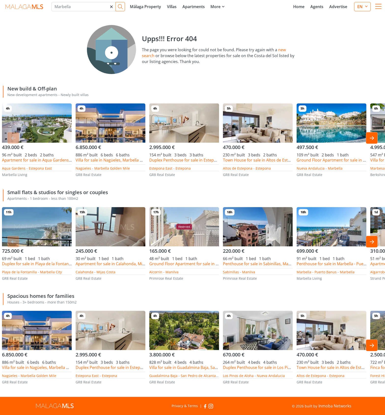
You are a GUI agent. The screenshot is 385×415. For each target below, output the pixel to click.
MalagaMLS (24, 6)
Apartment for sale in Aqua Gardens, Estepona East (49, 160)
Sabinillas (231, 272)
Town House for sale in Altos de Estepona (261, 160)
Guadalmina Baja (163, 375)
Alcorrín (155, 272)
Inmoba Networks (334, 406)
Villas (172, 6)
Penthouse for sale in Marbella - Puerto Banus (339, 263)
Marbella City (51, 272)
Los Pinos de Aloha (238, 375)
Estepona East (40, 168)
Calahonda (84, 272)
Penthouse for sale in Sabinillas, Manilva (260, 263)
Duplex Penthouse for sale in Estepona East (189, 160)
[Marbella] (83, 6)
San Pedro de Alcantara (200, 375)
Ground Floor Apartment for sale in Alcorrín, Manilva (198, 263)
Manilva (172, 272)
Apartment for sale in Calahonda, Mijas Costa (117, 263)
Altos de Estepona (237, 168)
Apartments (193, 6)
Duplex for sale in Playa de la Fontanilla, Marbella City (51, 263)
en (360, 6)
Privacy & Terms (185, 405)
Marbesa (377, 168)
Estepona (183, 168)
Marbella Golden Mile (112, 168)
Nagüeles (83, 168)
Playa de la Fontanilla (19, 272)
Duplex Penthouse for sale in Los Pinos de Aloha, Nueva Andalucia (284, 367)
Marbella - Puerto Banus (317, 272)
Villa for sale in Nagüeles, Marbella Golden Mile (119, 160)
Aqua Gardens (14, 168)
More (215, 6)
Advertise (338, 6)
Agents (316, 6)
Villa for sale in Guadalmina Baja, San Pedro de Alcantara (201, 367)
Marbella (335, 168)
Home (298, 6)
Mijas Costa (105, 272)
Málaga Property (145, 6)
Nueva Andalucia (311, 168)
